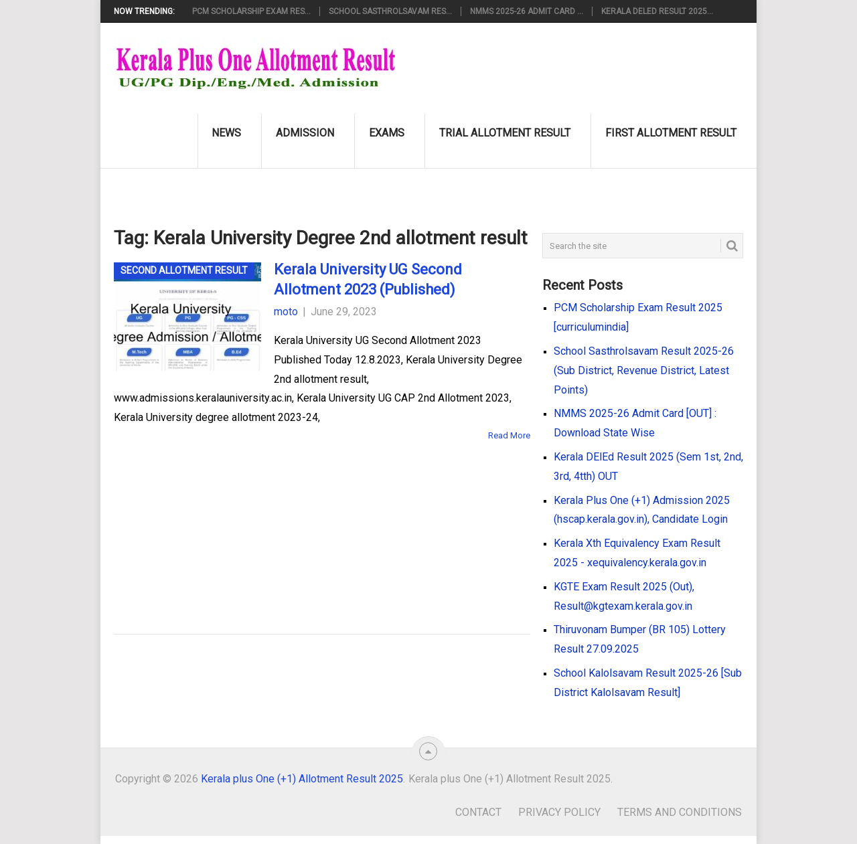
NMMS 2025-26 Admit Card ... (526, 11)
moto (286, 311)
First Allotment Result (670, 132)
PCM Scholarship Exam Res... (251, 11)
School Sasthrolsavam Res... (390, 11)
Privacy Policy (559, 812)
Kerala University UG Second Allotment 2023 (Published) (368, 280)
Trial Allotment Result (504, 132)
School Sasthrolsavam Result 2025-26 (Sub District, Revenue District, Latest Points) (644, 370)
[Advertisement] (301, 518)
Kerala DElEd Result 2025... (657, 11)
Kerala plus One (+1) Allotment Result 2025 (302, 778)
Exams (386, 132)
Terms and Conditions (679, 812)
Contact (478, 812)
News (226, 132)
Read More (509, 435)
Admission (305, 132)
